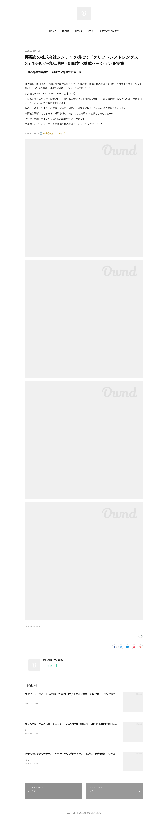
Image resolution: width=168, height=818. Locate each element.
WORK (91, 31)
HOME (52, 31)
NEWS (78, 31)
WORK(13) (37, 626)
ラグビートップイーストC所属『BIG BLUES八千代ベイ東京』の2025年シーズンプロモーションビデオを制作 (81, 694)
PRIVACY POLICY (109, 31)
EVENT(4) (28, 626)
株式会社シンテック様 (54, 133)
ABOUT (65, 31)
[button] (52, 31)
